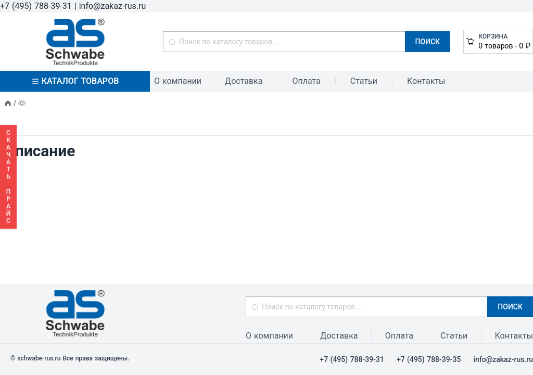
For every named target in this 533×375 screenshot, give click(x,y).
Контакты (426, 81)
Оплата (306, 81)
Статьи (363, 81)
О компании (177, 81)
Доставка (243, 81)
